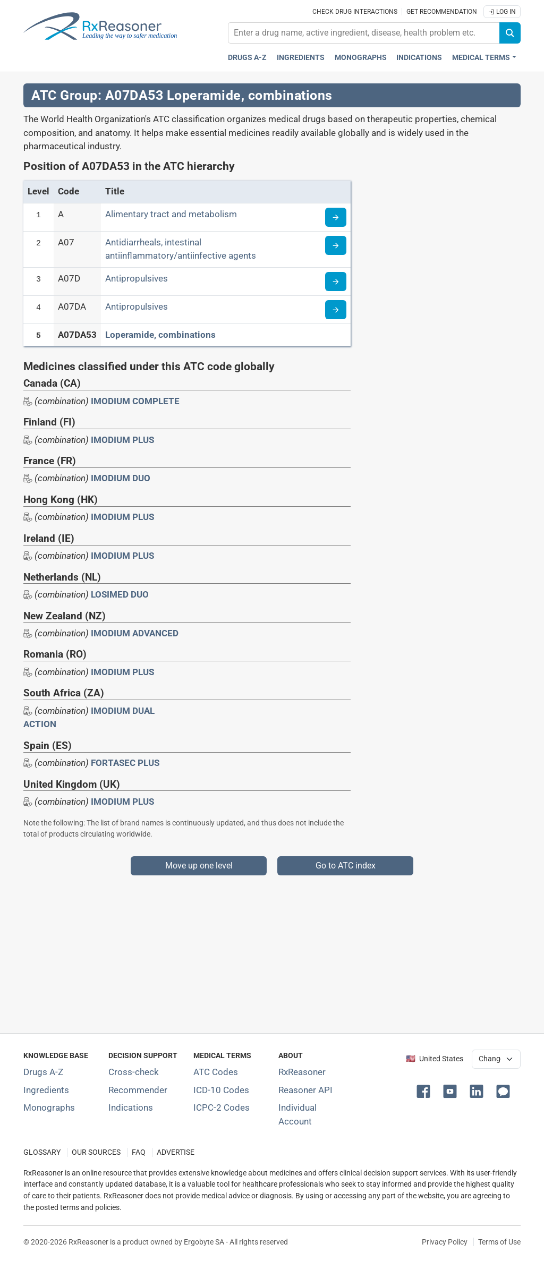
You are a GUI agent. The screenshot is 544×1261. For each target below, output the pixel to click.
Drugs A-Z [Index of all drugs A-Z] (43, 1072)
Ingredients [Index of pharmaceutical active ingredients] (46, 1090)
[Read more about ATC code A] (335, 217)
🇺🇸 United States (434, 1058)
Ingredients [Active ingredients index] (301, 57)
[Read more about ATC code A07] (335, 245)
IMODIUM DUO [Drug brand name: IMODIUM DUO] (120, 478)
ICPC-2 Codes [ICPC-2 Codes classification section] (221, 1107)
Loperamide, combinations (160, 334)
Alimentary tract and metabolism (171, 214)
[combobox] (364, 33)
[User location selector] (496, 1059)
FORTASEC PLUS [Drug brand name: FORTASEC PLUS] (125, 762)
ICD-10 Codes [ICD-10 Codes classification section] (221, 1090)
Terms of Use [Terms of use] (499, 1242)
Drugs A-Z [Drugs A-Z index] (247, 57)
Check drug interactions (354, 11)
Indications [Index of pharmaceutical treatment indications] (130, 1107)
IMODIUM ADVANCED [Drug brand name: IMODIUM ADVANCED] (134, 633)
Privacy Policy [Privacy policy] (445, 1242)
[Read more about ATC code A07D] (335, 281)
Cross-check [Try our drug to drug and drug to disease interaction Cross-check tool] (133, 1072)
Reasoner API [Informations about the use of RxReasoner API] (305, 1090)
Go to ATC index (346, 865)
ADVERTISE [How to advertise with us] (175, 1152)
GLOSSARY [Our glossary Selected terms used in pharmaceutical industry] (42, 1152)
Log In (502, 11)
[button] (425, 1090)
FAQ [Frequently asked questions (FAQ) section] (139, 1152)
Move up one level (199, 865)
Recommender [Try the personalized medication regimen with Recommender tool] (137, 1090)
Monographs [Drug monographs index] (361, 57)
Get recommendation (441, 11)
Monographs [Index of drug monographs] (49, 1107)
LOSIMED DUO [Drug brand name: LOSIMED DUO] (120, 594)
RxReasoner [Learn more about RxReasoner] (302, 1072)
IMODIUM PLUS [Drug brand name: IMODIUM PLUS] (122, 439)
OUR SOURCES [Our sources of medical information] (96, 1152)
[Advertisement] (272, 949)
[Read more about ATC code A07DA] (335, 309)
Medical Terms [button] (481, 57)
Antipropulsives (136, 278)
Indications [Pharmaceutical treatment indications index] (419, 57)
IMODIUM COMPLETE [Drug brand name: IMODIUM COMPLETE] (135, 401)
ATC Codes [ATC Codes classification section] (215, 1072)
